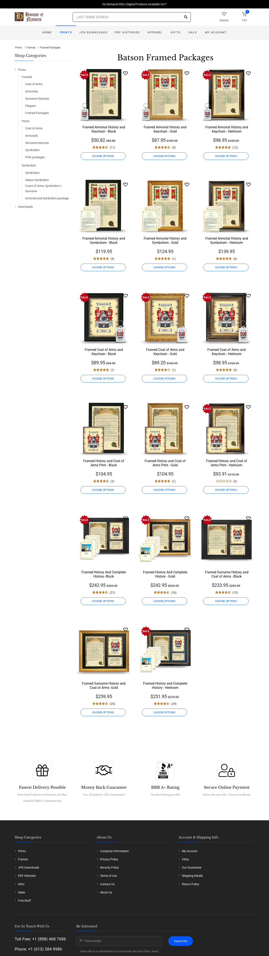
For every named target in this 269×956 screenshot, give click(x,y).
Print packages (35, 157)
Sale (193, 32)
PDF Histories (127, 32)
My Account (216, 32)
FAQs (185, 859)
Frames (23, 859)
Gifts (176, 32)
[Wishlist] (125, 73)
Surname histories (37, 143)
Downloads (25, 206)
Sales (21, 892)
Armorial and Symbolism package (47, 198)
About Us (106, 892)
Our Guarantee (191, 867)
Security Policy (109, 867)
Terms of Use (108, 875)
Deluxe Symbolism (37, 180)
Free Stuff (24, 900)
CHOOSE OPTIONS (104, 156)
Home (47, 32)
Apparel (155, 32)
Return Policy (190, 884)
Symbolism (32, 150)
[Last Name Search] (132, 17)
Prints (66, 32)
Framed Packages (50, 47)
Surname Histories (37, 98)
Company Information (114, 851)
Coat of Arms (33, 84)
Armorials (31, 91)
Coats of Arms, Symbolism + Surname (43, 188)
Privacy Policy (109, 859)
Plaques (30, 105)
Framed (30, 47)
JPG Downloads (93, 32)
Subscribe (180, 941)
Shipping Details (192, 875)
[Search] (186, 17)
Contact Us (107, 884)
